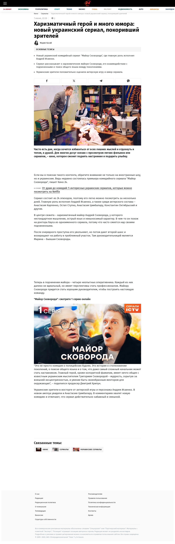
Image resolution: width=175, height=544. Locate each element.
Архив (90, 515)
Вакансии (39, 515)
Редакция (39, 498)
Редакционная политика (45, 502)
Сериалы (45, 13)
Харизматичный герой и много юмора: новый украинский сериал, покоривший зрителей (89, 13)
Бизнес (82, 9)
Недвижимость (125, 9)
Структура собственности (45, 519)
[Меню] (5, 3)
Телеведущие (40, 511)
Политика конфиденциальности (102, 502)
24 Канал (7, 9)
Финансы (154, 9)
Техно (69, 9)
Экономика (23, 9)
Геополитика (41, 9)
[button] (47, 80)
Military (107, 9)
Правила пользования (97, 498)
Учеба (94, 9)
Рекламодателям (95, 494)
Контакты (92, 511)
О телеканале (40, 507)
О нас (37, 494)
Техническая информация (99, 507)
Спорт (57, 9)
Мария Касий (46, 43)
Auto (141, 9)
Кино (36, 13)
